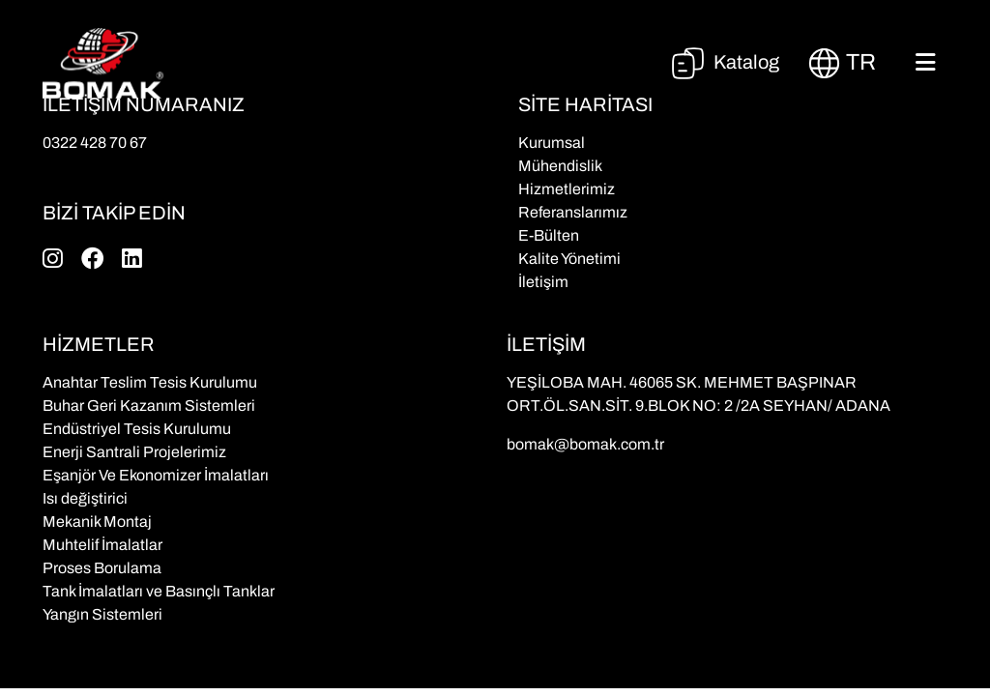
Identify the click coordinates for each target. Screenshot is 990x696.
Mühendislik (560, 166)
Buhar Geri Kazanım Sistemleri (149, 405)
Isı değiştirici (85, 498)
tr (841, 63)
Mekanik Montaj (97, 521)
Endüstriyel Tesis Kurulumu (137, 428)
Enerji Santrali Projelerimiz (134, 452)
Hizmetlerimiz (566, 189)
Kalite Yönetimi (569, 258)
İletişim (543, 282)
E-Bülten (548, 235)
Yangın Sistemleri (102, 614)
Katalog (724, 61)
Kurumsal (551, 142)
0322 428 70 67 (95, 142)
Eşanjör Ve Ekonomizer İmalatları (156, 475)
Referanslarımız (572, 212)
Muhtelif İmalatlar (102, 544)
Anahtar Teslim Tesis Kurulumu (150, 382)
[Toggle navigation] (925, 62)
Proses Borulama (102, 568)
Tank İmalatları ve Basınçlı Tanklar (159, 591)
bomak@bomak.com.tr (585, 444)
